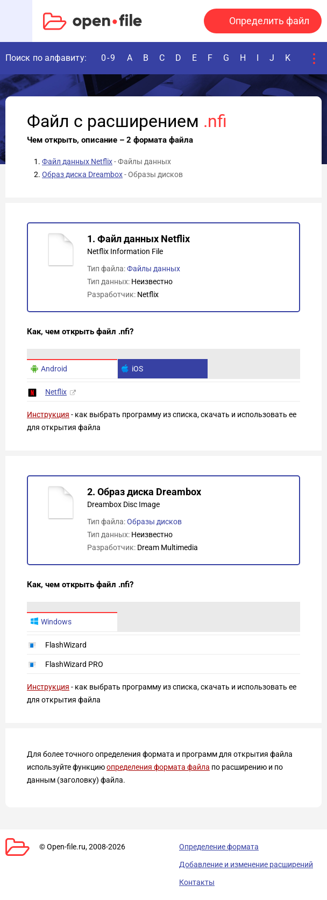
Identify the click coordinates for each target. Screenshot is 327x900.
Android (48, 368)
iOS (132, 368)
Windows (51, 621)
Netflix (56, 392)
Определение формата (219, 846)
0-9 (108, 58)
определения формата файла (158, 767)
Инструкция (48, 414)
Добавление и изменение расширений (246, 864)
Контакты (197, 882)
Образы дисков (154, 521)
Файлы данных (153, 268)
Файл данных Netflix (77, 161)
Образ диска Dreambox (82, 174)
